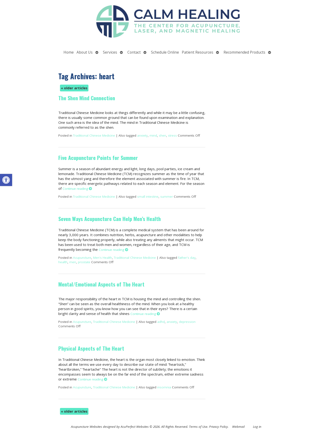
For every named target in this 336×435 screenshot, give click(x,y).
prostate (84, 262)
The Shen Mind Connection (86, 98)
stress (172, 135)
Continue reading (77, 188)
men (72, 262)
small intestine (147, 196)
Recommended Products (244, 52)
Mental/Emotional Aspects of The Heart (101, 284)
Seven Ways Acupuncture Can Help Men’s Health (109, 219)
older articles (74, 88)
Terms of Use (198, 427)
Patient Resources (197, 52)
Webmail (238, 427)
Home (68, 52)
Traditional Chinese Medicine (94, 135)
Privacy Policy (218, 427)
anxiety (142, 135)
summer (166, 196)
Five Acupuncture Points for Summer (98, 158)
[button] (6, 180)
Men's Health (102, 257)
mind (153, 135)
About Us (85, 52)
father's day (187, 257)
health (62, 262)
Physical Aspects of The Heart (91, 348)
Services (110, 52)
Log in (257, 427)
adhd (161, 322)
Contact (134, 52)
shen (162, 135)
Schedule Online (165, 52)
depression (187, 322)
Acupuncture (82, 257)
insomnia (164, 387)
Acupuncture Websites (86, 427)
